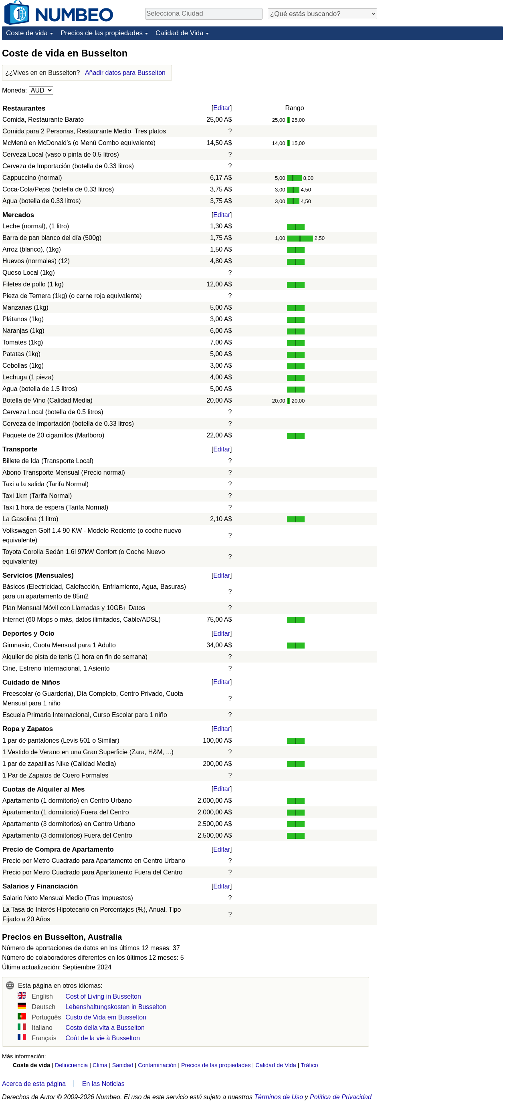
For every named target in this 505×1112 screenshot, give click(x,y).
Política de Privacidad (341, 1097)
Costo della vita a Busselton (104, 1027)
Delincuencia (71, 1065)
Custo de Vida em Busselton (105, 1017)
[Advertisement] (443, 97)
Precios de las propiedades (102, 33)
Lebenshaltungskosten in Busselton (115, 1006)
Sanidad (122, 1065)
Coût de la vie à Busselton (102, 1038)
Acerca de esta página (34, 1083)
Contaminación (157, 1065)
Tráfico (309, 1065)
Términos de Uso (278, 1097)
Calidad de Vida (180, 33)
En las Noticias (103, 1083)
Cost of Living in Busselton (103, 996)
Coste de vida (27, 33)
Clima (100, 1065)
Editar (221, 108)
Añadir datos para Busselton (125, 72)
